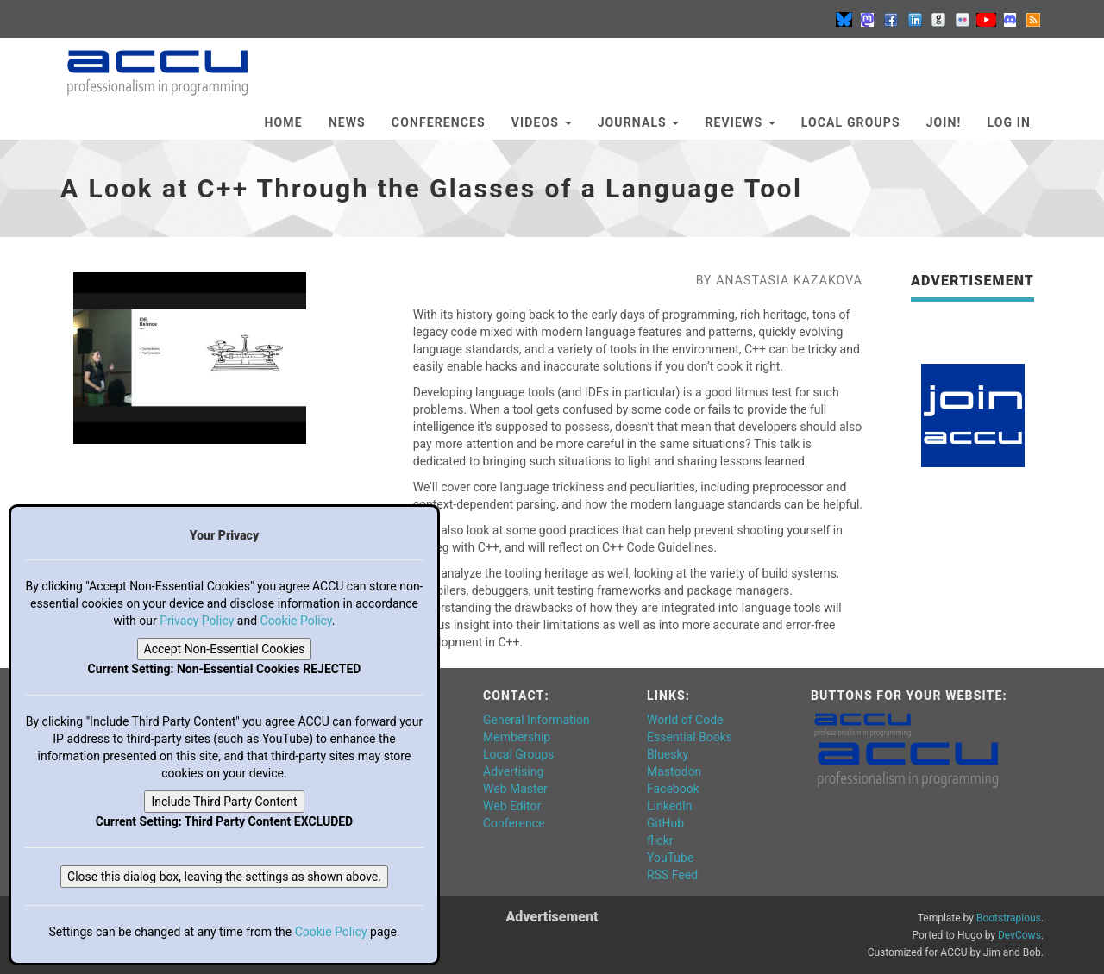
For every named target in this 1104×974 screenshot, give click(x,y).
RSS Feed (672, 875)
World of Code (685, 720)
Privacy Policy (197, 620)
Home (284, 122)
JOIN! (944, 122)
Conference (513, 823)
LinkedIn (670, 806)
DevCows (1019, 935)
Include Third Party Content (224, 802)
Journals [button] (639, 122)
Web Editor (512, 806)
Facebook (673, 789)
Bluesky (667, 754)
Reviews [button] (740, 122)
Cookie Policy (296, 620)
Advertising (513, 771)
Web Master (515, 789)
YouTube (670, 858)
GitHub (665, 823)
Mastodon (674, 771)
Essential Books (689, 737)
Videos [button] (541, 122)
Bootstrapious (1008, 918)
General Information (536, 720)
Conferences (439, 122)
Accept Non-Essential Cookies (224, 649)
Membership (516, 737)
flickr (660, 840)
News (347, 122)
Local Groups (850, 122)
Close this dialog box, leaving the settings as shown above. (224, 876)
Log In (1009, 122)
